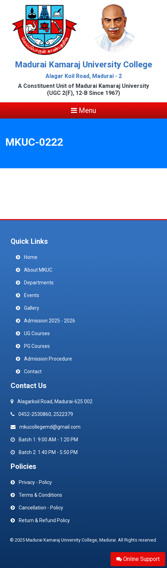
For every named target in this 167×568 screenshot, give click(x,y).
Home (30, 257)
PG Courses (37, 346)
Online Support (138, 559)
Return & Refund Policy (44, 520)
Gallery (31, 308)
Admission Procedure (48, 359)
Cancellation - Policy (41, 507)
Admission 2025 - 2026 (49, 321)
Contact (33, 371)
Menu (83, 110)
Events (31, 295)
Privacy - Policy (35, 482)
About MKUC (38, 270)
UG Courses (37, 333)
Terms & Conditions (40, 495)
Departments (39, 282)
